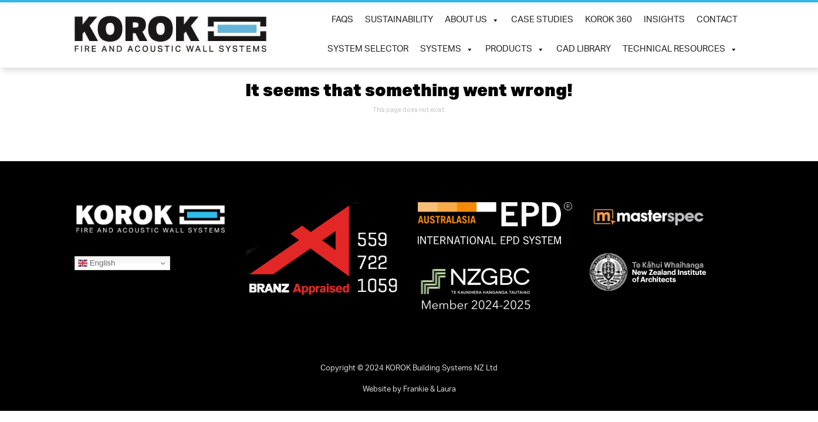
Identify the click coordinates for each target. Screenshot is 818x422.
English (96, 263)
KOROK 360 (608, 20)
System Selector (367, 49)
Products (515, 50)
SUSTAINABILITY (399, 20)
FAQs (342, 20)
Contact (717, 20)
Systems (447, 50)
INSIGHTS (664, 20)
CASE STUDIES (542, 20)
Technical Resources (680, 50)
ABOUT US (472, 20)
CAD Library (583, 49)
